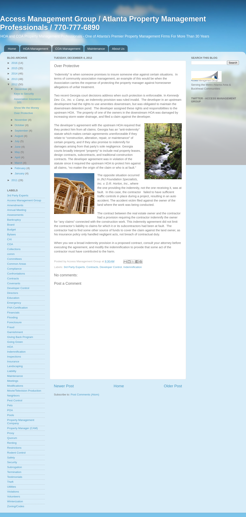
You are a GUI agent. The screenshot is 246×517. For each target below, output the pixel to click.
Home (12, 48)
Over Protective (23, 113)
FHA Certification (17, 307)
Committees (14, 258)
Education (13, 297)
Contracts (92, 267)
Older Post (173, 386)
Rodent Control (16, 452)
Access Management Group (24, 200)
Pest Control (14, 400)
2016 (14, 62)
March (19, 162)
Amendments (15, 205)
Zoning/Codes (15, 506)
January (20, 173)
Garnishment (15, 332)
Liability (11, 371)
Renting (12, 442)
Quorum (12, 438)
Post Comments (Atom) (85, 394)
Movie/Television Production (24, 390)
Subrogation (14, 467)
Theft (10, 481)
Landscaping (15, 366)
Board (10, 224)
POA (10, 410)
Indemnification (132, 267)
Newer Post (64, 386)
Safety (11, 457)
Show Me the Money (26, 107)
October (20, 125)
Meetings (12, 380)
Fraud (10, 327)
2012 (14, 84)
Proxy (10, 433)
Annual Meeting (16, 209)
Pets (10, 405)
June (18, 146)
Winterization (15, 501)
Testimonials (14, 476)
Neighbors (13, 395)
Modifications (15, 385)
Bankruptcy (14, 219)
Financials (13, 312)
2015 (14, 68)
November (21, 119)
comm (11, 254)
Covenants (13, 283)
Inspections (14, 356)
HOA (10, 346)
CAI (9, 239)
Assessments (15, 214)
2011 (14, 180)
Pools (10, 415)
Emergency (14, 302)
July (17, 141)
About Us (118, 48)
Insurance (13, 361)
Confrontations (16, 273)
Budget (11, 229)
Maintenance (96, 48)
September (22, 130)
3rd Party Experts (74, 267)
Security (12, 462)
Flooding (12, 317)
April (18, 157)
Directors (12, 292)
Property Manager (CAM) (22, 428)
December (21, 89)
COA (10, 244)
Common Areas (16, 263)
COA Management (67, 48)
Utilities (11, 486)
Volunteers (13, 496)
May (18, 152)
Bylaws (11, 234)
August (19, 135)
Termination (14, 472)
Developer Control (111, 267)
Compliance (14, 268)
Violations (13, 491)
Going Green (15, 341)
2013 (14, 79)
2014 (14, 73)
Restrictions (14, 447)
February (20, 168)
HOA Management (35, 48)
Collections (14, 249)
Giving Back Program (20, 337)
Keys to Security (24, 93)
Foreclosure (14, 322)
